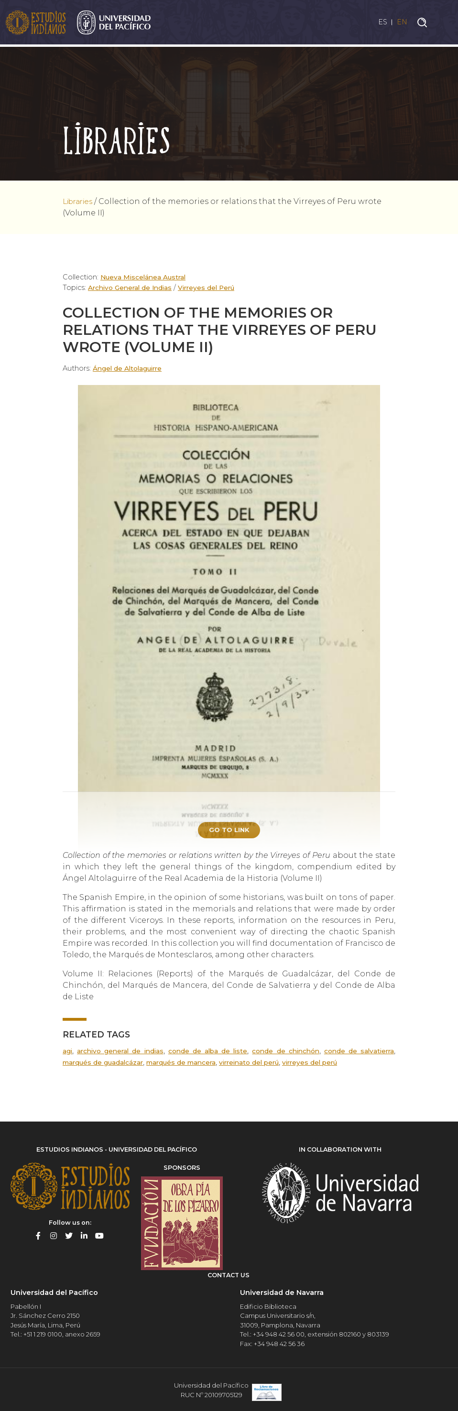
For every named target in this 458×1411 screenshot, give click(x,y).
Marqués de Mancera (189, 1063)
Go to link (229, 830)
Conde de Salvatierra (358, 1052)
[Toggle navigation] (443, 23)
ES (379, 23)
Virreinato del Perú (261, 1063)
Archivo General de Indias (132, 287)
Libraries (80, 201)
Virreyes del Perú (212, 287)
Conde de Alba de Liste (207, 1052)
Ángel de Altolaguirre (130, 368)
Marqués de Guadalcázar (105, 1063)
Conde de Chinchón (285, 1052)
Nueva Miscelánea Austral (145, 277)
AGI (68, 1052)
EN (401, 23)
